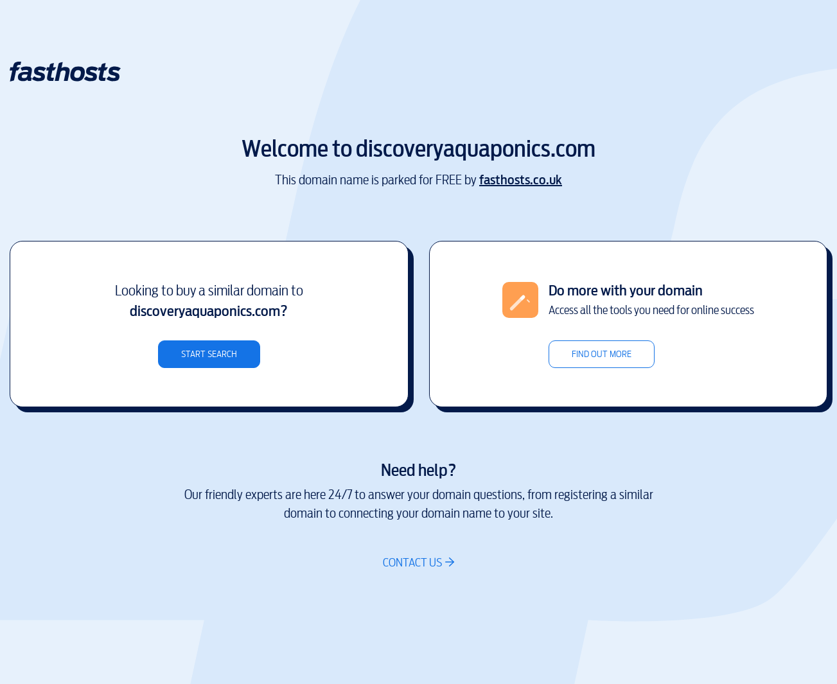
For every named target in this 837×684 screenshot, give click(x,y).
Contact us (412, 562)
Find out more (601, 354)
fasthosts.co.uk (520, 180)
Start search (209, 354)
